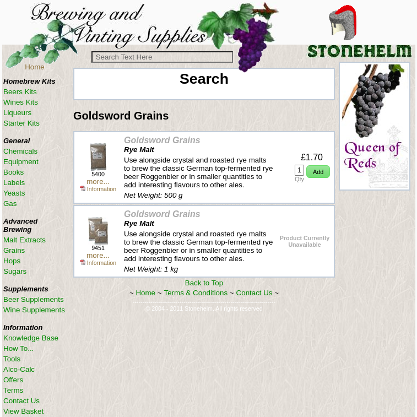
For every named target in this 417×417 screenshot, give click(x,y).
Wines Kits (20, 102)
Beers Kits (20, 92)
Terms (13, 390)
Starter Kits (21, 123)
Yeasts (14, 193)
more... (97, 181)
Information (98, 189)
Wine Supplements (34, 310)
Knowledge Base (30, 338)
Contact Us (254, 293)
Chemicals (20, 151)
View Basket (23, 411)
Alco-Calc (19, 369)
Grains (14, 250)
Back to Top (204, 283)
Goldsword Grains (162, 140)
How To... (18, 348)
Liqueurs (17, 113)
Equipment (21, 162)
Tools (11, 359)
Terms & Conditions (196, 293)
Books (13, 172)
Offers (13, 380)
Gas (10, 203)
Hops (11, 261)
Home (35, 67)
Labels (14, 182)
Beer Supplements (33, 299)
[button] (318, 171)
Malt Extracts (24, 240)
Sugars (14, 271)
